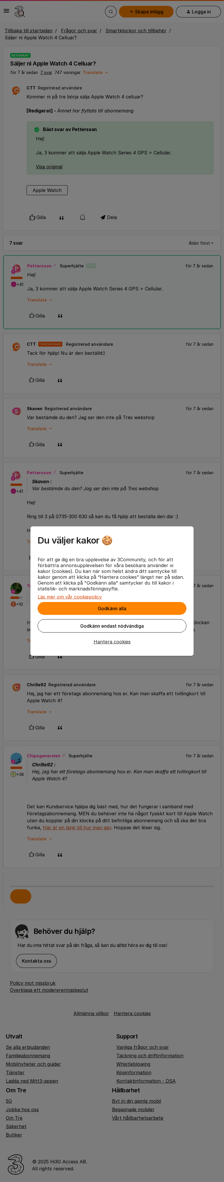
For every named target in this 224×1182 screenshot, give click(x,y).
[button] (112, 641)
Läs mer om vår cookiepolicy (70, 596)
